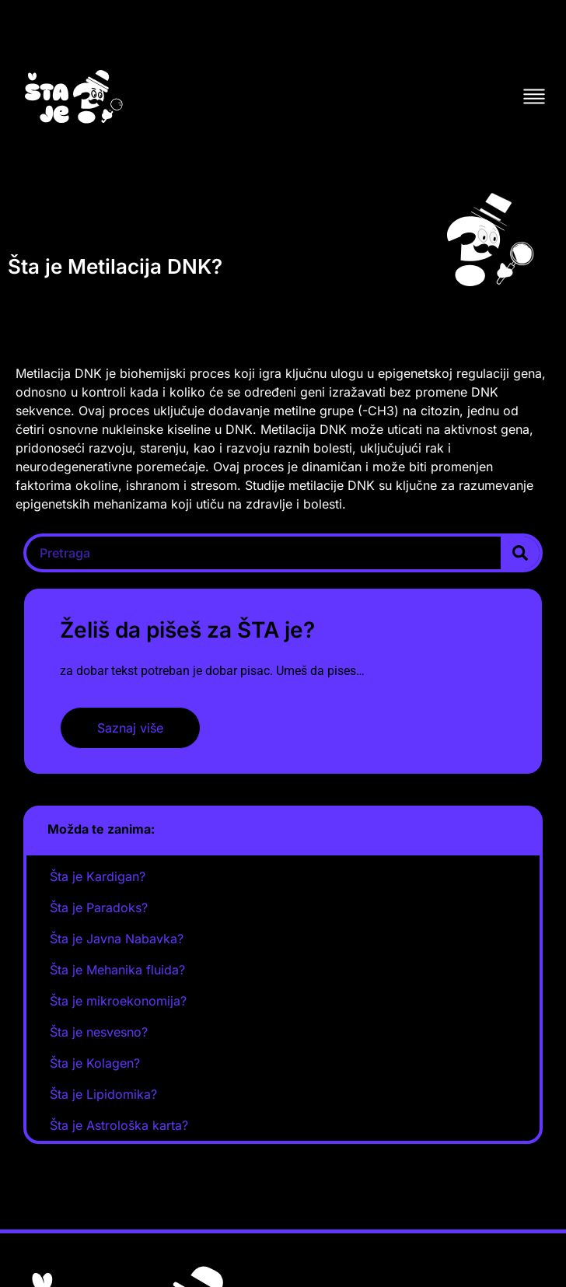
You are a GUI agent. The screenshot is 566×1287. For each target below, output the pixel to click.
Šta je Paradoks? (99, 907)
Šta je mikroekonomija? (118, 1001)
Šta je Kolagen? (95, 1063)
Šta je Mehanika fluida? (117, 969)
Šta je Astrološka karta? (119, 1125)
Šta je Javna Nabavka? (116, 938)
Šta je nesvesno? (99, 1032)
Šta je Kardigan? (97, 876)
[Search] (520, 553)
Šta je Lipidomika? (103, 1094)
